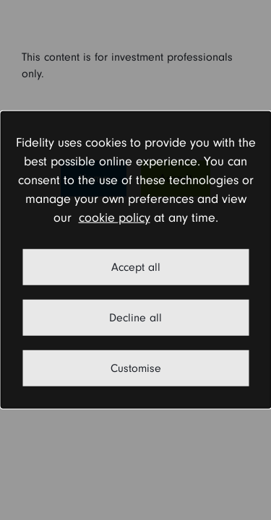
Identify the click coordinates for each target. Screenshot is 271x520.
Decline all (135, 317)
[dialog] (135, 260)
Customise (136, 368)
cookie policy (114, 217)
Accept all (135, 267)
